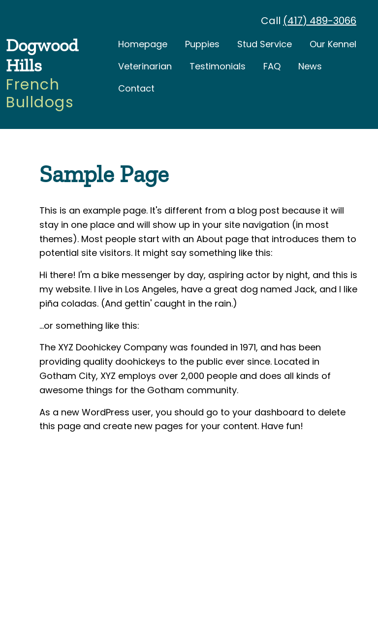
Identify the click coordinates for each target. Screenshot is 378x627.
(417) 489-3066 (319, 21)
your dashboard (268, 412)
